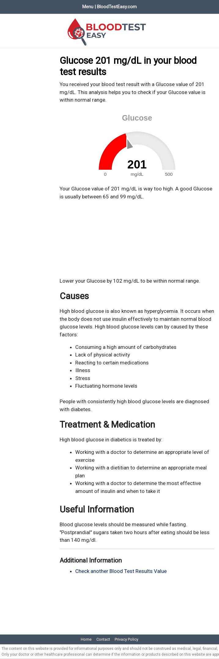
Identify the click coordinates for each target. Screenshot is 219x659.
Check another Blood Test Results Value (121, 571)
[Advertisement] (137, 239)
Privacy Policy (126, 639)
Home (86, 639)
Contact (103, 639)
